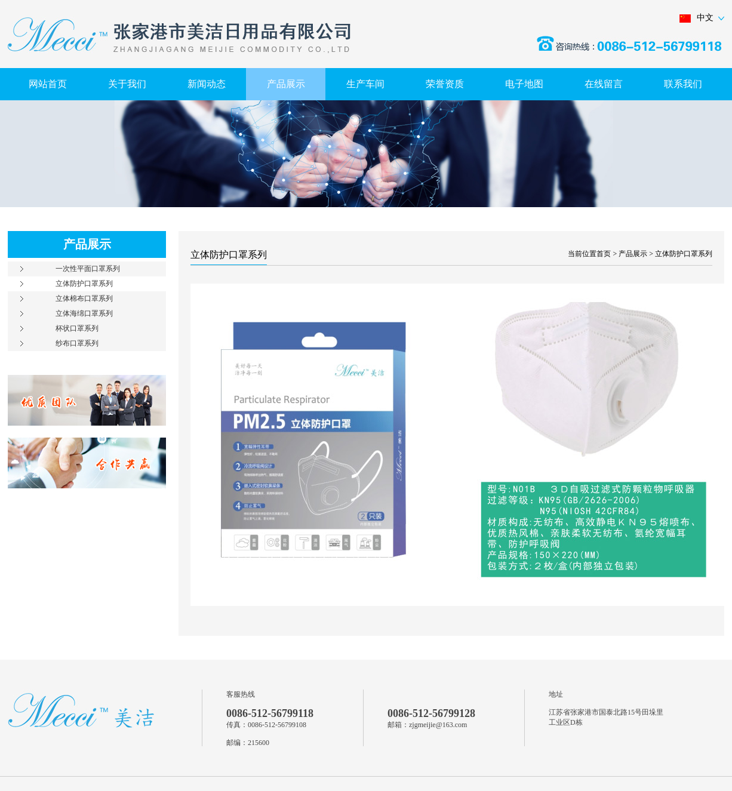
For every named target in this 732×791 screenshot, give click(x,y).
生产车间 (365, 84)
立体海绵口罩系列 (84, 313)
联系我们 (683, 84)
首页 (603, 254)
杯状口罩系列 (77, 328)
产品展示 (286, 84)
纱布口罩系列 (77, 343)
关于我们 (127, 84)
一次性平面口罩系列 (88, 268)
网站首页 (48, 84)
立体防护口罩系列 (84, 283)
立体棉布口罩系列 (84, 298)
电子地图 (524, 84)
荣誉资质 (445, 84)
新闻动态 (206, 84)
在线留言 (604, 84)
